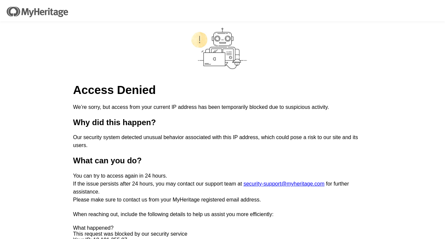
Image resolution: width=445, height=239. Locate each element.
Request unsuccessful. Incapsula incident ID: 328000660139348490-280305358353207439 (222, 119)
